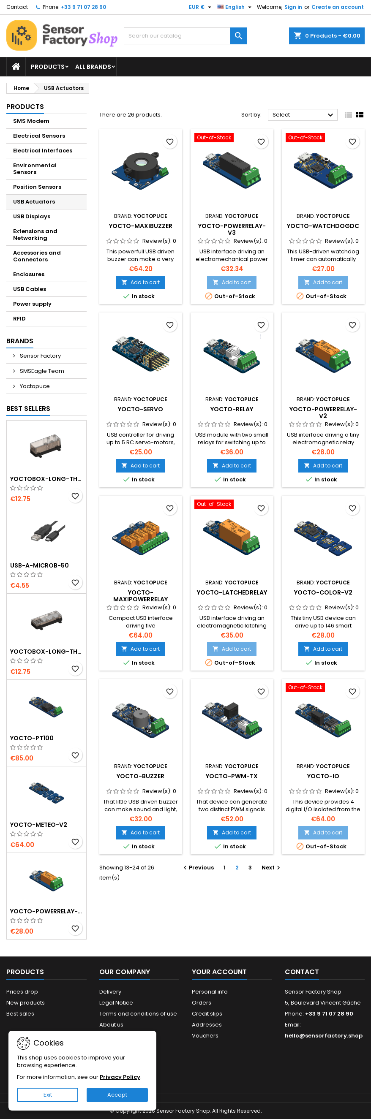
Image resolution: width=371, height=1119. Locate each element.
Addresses (207, 1025)
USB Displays (31, 216)
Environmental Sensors (35, 168)
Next (272, 868)
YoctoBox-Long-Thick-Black (46, 478)
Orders (201, 1003)
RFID (19, 319)
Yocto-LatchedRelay (232, 592)
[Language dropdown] (235, 7)
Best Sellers (28, 408)
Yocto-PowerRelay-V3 (232, 229)
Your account (219, 972)
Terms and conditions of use (138, 1014)
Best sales (20, 1014)
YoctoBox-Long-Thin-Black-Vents (46, 651)
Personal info (210, 992)
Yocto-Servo (140, 409)
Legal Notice (116, 1003)
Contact (17, 7)
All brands (93, 66)
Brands (19, 341)
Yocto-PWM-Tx (232, 776)
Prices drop (22, 992)
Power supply (32, 304)
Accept (117, 1095)
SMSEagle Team (41, 371)
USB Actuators (34, 202)
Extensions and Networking (35, 234)
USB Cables (29, 289)
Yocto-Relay (231, 409)
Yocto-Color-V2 (323, 592)
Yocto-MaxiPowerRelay (140, 595)
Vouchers (205, 1036)
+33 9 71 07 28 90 (83, 7)
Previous (197, 868)
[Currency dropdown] (201, 7)
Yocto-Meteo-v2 (38, 824)
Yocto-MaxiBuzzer (140, 226)
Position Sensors (37, 187)
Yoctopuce (34, 386)
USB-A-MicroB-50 (39, 565)
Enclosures (28, 274)
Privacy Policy (120, 1077)
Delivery (110, 992)
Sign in (293, 7)
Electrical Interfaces (42, 151)
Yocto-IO (323, 776)
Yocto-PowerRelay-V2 (46, 911)
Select (304, 115)
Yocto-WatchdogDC (323, 226)
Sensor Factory (40, 356)
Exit (48, 1095)
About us (111, 1025)
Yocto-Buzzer (140, 776)
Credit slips (207, 1014)
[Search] (186, 35)
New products (25, 1003)
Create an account (337, 7)
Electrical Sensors (39, 136)
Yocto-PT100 (32, 738)
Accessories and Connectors (37, 256)
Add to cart (140, 282)
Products (48, 66)
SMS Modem (31, 121)
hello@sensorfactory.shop (324, 1036)
